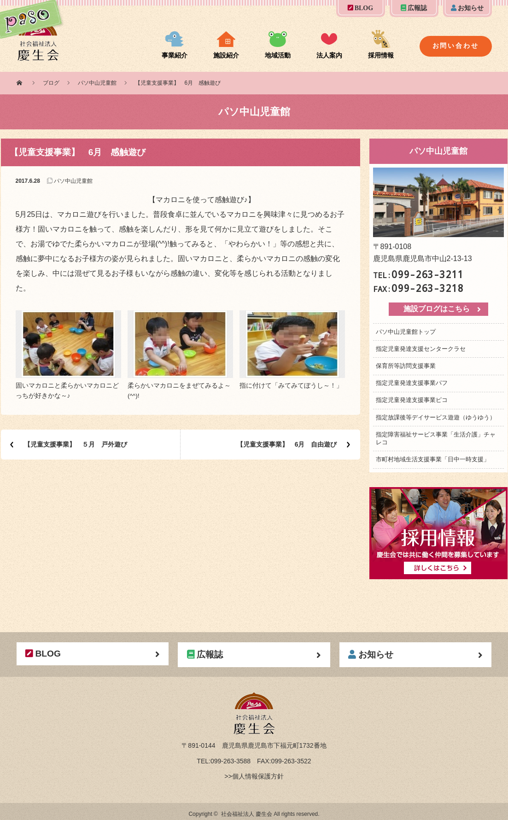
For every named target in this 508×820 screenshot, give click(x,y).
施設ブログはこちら (436, 309)
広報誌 (414, 8)
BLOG (360, 8)
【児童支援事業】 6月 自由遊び (287, 444)
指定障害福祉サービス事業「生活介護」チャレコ (436, 438)
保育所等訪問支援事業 (406, 365)
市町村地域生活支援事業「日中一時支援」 (433, 459)
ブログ (51, 83)
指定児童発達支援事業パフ (412, 382)
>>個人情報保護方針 (253, 776)
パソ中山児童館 (97, 83)
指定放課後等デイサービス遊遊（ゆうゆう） (436, 417)
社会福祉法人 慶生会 (246, 814)
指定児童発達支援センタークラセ (421, 348)
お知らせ (467, 8)
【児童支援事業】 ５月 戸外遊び (75, 444)
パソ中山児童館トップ (406, 331)
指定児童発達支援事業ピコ (412, 399)
